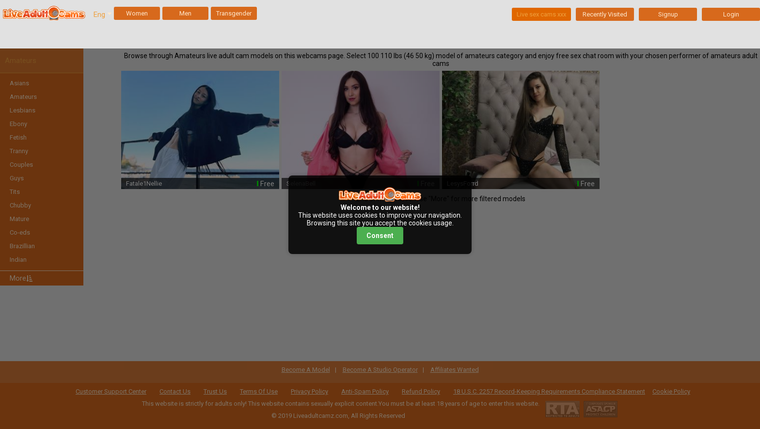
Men (185, 13)
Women (137, 13)
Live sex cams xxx (541, 14)
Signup (668, 14)
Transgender (234, 13)
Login (731, 14)
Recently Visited (605, 14)
